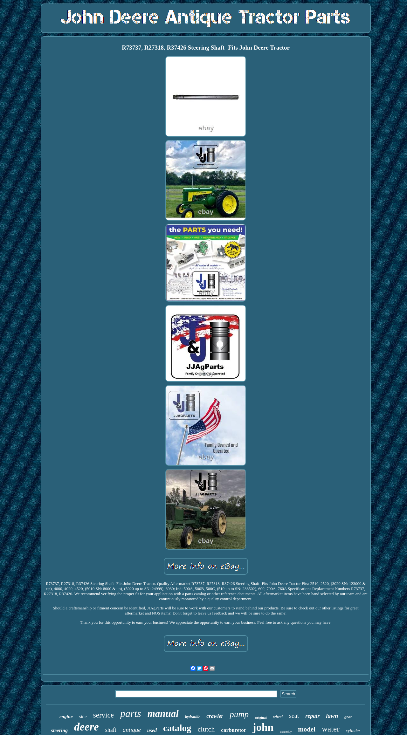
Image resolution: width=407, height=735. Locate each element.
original (261, 717)
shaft (110, 730)
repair (312, 716)
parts (130, 713)
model (306, 729)
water (331, 729)
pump (239, 714)
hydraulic (192, 717)
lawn (332, 715)
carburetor (233, 730)
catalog (177, 728)
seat (294, 715)
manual (163, 713)
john (262, 727)
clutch (206, 729)
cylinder (353, 730)
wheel (278, 716)
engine (66, 716)
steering (59, 730)
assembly (286, 731)
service (103, 715)
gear (348, 716)
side (83, 716)
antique (132, 729)
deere (86, 727)
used (152, 730)
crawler (214, 716)
